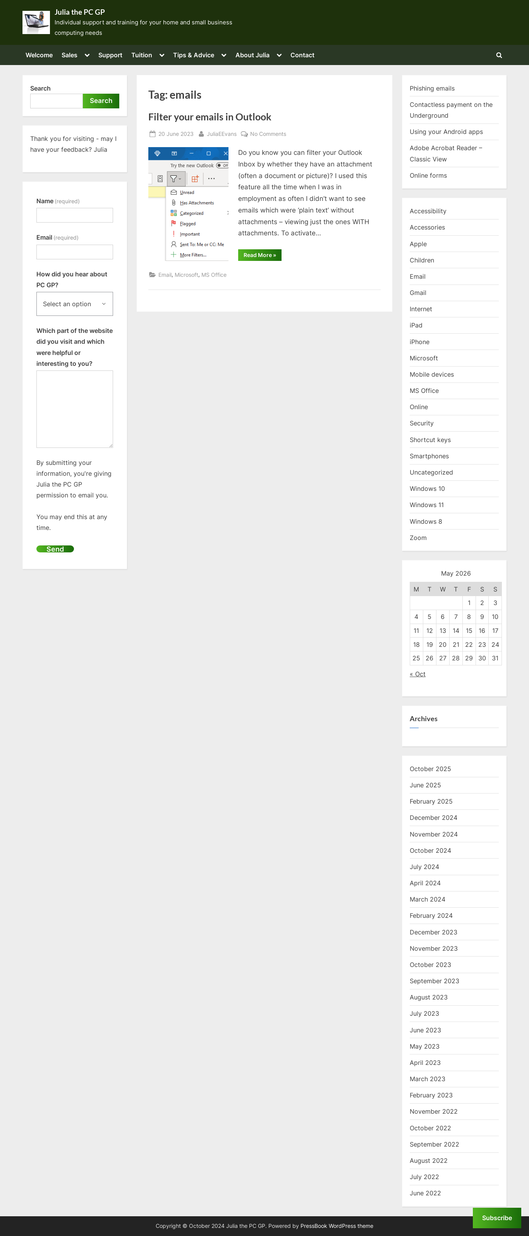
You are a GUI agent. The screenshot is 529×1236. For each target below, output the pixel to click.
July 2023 (424, 1013)
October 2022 (430, 1128)
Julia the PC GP (80, 12)
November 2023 (434, 948)
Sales (69, 55)
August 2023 (429, 997)
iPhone (419, 342)
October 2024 (430, 850)
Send (55, 548)
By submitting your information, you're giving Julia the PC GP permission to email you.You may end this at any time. (74, 495)
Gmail (418, 293)
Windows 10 (427, 488)
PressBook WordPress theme (337, 1226)
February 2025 (431, 801)
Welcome (39, 55)
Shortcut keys (430, 440)
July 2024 (424, 867)
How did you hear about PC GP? (71, 279)
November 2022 (434, 1111)
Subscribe (497, 1218)
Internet (421, 309)
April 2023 (425, 1062)
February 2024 (431, 915)
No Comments (268, 134)
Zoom (418, 538)
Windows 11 (427, 505)
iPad (416, 325)
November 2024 (434, 834)
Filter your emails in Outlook (209, 116)
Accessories (427, 227)
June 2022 (425, 1193)
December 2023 (433, 932)
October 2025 (430, 769)
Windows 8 (426, 521)
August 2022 (429, 1160)
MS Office (214, 274)
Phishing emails (432, 88)
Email (165, 274)
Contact (302, 55)
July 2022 (424, 1177)
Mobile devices (432, 374)
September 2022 (434, 1144)
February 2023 (431, 1095)
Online (419, 407)
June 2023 (425, 1030)
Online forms (428, 175)
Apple (418, 244)
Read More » (263, 256)
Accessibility (428, 211)
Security (422, 423)
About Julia (252, 55)
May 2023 (425, 1046)
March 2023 (427, 1079)
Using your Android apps (446, 131)
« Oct (418, 674)
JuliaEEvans (222, 133)
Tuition (141, 55)
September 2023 (434, 981)
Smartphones (429, 456)
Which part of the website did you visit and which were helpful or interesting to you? (74, 347)
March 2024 (427, 899)
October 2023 (430, 965)
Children (422, 260)
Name (58, 201)
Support (110, 55)
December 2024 (433, 817)
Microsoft (186, 274)
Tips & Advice (193, 55)
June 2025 (425, 785)
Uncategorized (431, 472)
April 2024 (425, 883)
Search (40, 88)
